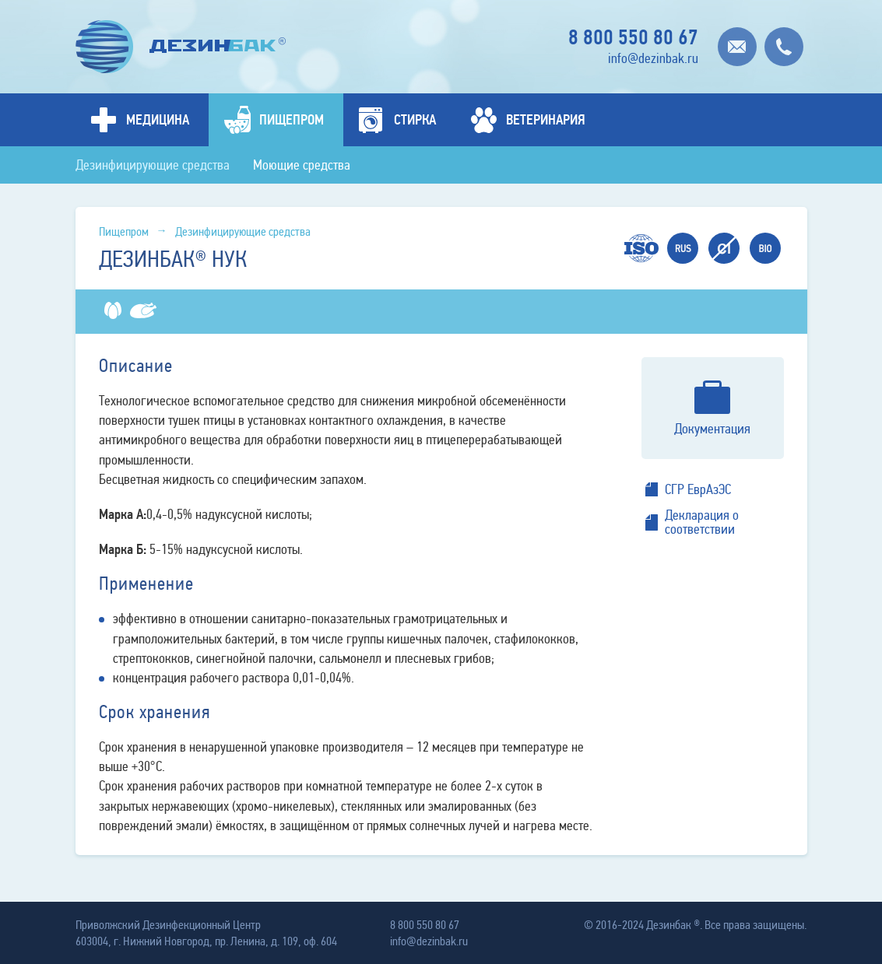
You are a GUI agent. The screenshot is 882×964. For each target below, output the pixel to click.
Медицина (157, 119)
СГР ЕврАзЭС (698, 489)
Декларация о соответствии (702, 522)
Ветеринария (545, 119)
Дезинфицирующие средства (153, 165)
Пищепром (291, 119)
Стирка (415, 119)
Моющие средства (301, 165)
